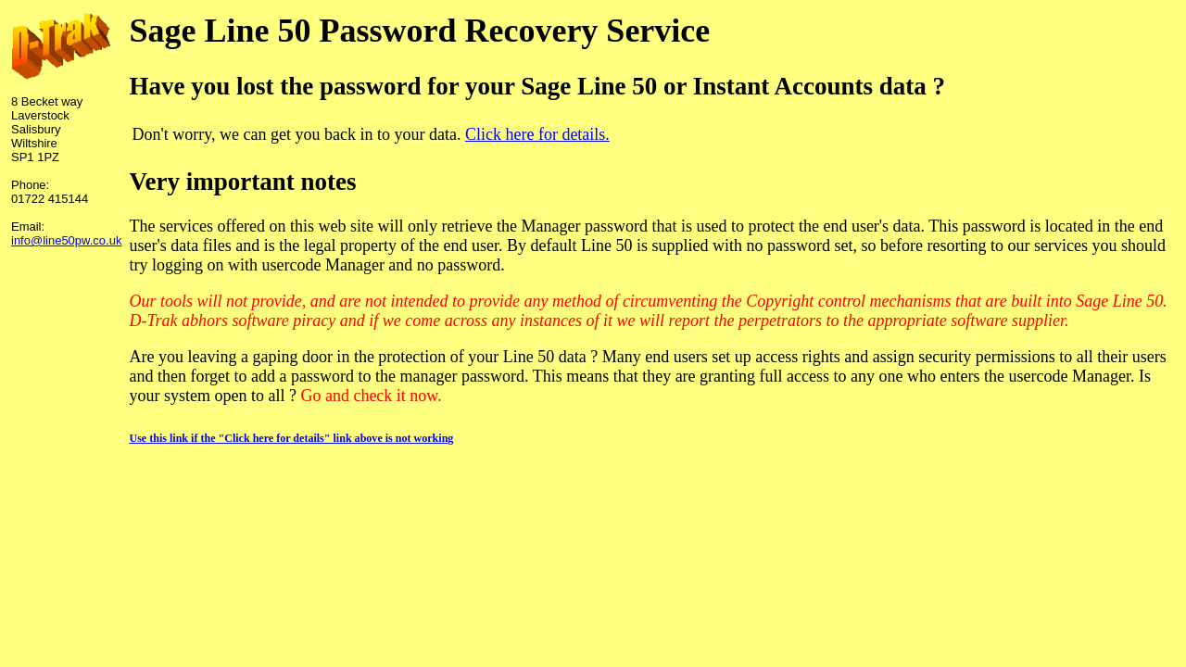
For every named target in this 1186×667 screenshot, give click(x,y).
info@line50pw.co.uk (66, 240)
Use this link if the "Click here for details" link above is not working (291, 438)
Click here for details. (537, 134)
